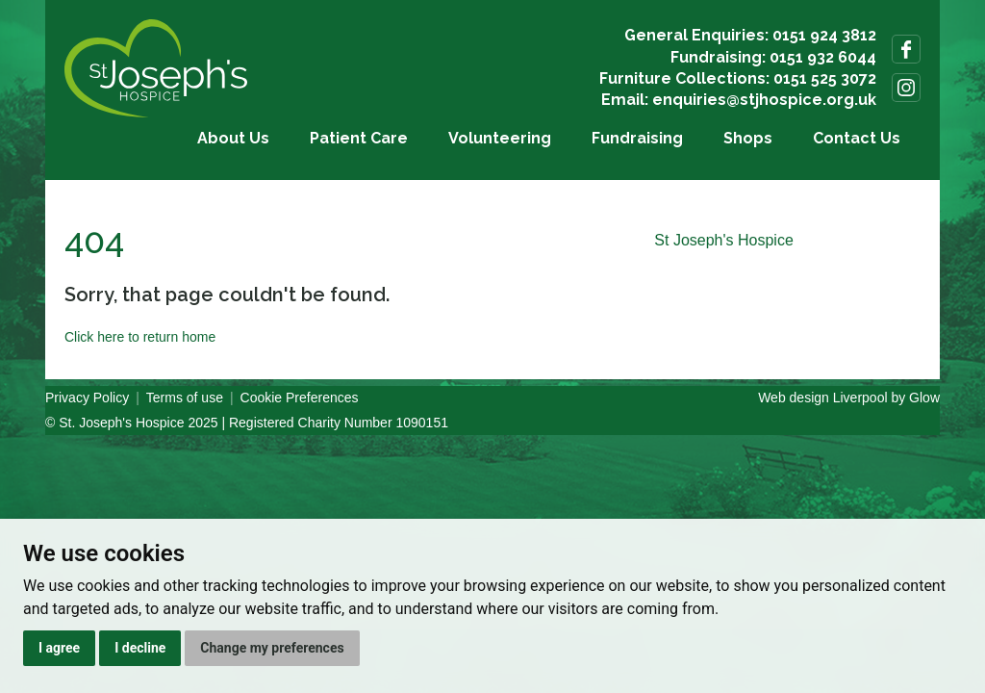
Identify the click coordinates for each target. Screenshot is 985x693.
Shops (747, 138)
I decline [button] (139, 647)
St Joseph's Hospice (723, 240)
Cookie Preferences (299, 397)
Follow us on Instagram (906, 87)
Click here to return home (139, 337)
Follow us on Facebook (906, 49)
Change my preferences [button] (271, 647)
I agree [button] (59, 647)
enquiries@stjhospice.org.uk (764, 99)
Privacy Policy (87, 397)
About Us (233, 138)
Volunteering (499, 138)
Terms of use (184, 397)
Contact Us (856, 138)
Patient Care (359, 138)
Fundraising (637, 138)
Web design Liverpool (822, 397)
